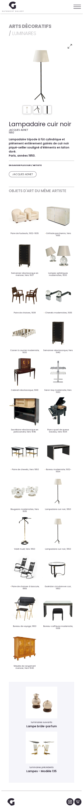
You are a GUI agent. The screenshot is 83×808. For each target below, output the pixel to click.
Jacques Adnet (22, 174)
